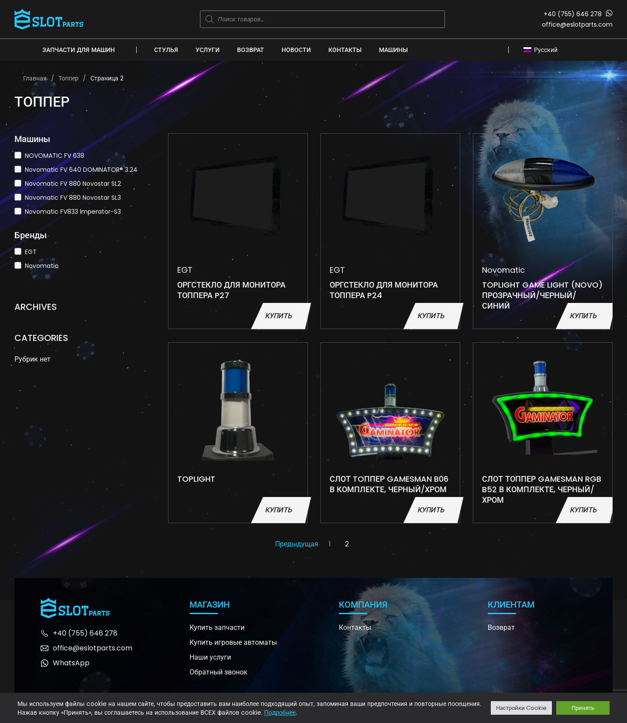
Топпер (69, 78)
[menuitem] (543, 49)
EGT (31, 251)
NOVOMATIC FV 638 (54, 155)
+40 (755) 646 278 (573, 14)
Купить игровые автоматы (233, 642)
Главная (35, 78)
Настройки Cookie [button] (521, 708)
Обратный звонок (218, 672)
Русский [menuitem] (546, 49)
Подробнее (280, 712)
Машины (393, 49)
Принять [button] (583, 708)
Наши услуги (210, 657)
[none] (543, 49)
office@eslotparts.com (577, 24)
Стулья (166, 49)
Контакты (345, 49)
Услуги (208, 49)
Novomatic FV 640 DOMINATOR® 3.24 (81, 169)
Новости (296, 49)
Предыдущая (296, 544)
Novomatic (42, 265)
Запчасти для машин (78, 49)
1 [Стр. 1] (330, 544)
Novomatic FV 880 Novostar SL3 (73, 197)
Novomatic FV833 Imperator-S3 (73, 211)
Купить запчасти (217, 627)
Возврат (250, 49)
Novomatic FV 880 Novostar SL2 (73, 183)
